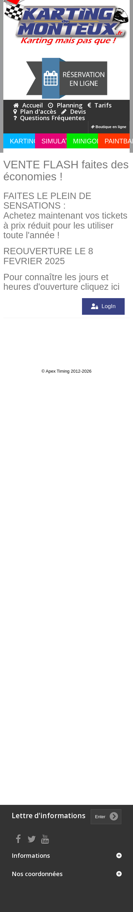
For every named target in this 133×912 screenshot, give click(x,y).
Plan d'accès (34, 111)
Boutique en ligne (108, 127)
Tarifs (100, 105)
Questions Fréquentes (49, 118)
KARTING (24, 141)
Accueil (28, 105)
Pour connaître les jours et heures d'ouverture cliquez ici (61, 282)
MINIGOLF (88, 141)
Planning (65, 105)
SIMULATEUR (62, 141)
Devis (73, 111)
